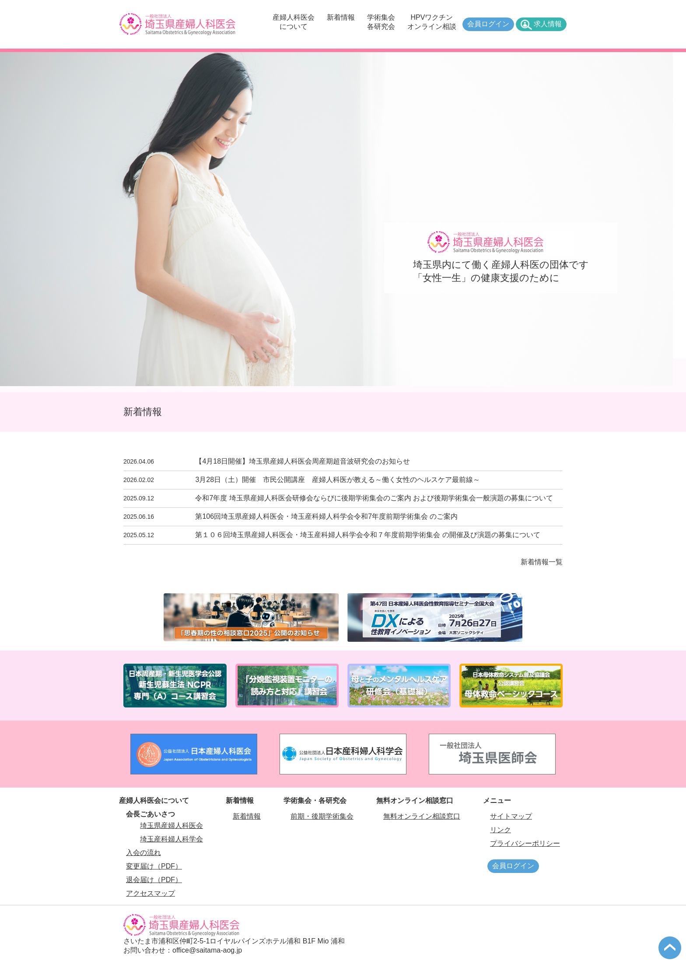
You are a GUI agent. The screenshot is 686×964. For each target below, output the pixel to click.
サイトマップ (511, 816)
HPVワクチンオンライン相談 (431, 22)
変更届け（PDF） (154, 866)
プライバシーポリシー (525, 843)
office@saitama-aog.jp (207, 950)
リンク (500, 830)
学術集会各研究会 (381, 22)
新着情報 (341, 17)
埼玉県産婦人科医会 (171, 825)
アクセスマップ (150, 893)
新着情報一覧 (542, 562)
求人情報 (548, 24)
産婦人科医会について (294, 22)
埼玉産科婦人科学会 (171, 839)
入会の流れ (143, 852)
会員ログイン (488, 24)
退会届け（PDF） (154, 879)
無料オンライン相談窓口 (421, 816)
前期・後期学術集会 (322, 816)
